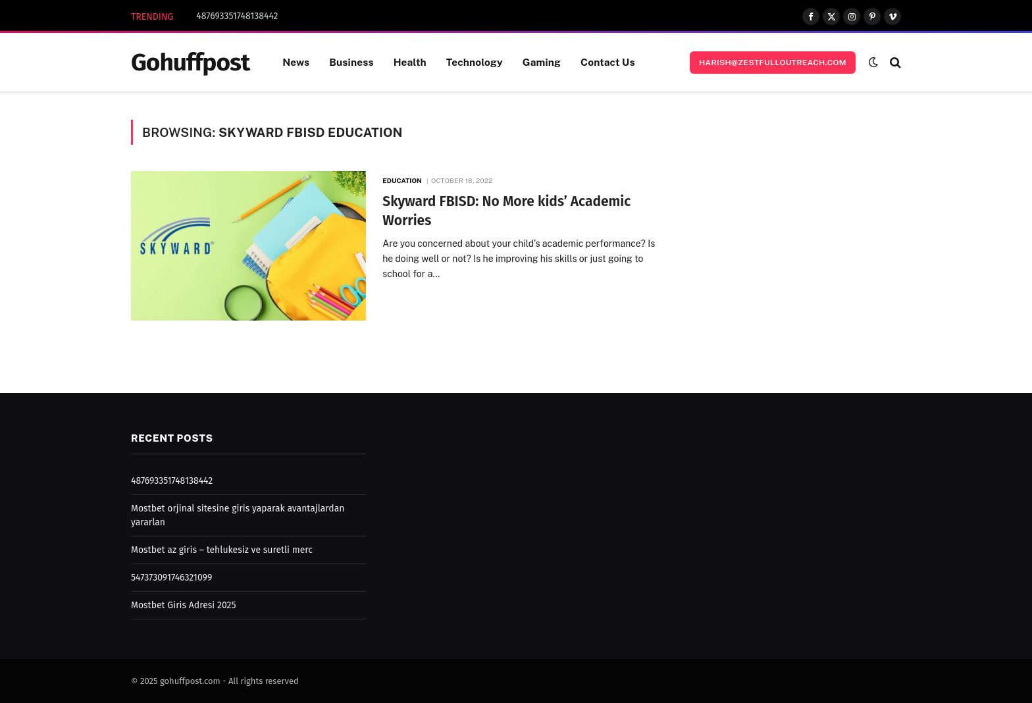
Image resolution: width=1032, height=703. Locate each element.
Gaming (542, 62)
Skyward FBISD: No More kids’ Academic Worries (506, 211)
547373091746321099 (171, 577)
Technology (474, 62)
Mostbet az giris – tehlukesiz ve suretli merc (222, 550)
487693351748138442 (237, 16)
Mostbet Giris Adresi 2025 (183, 605)
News (295, 62)
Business (351, 62)
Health (410, 62)
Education (402, 180)
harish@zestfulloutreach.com (772, 62)
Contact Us (607, 62)
